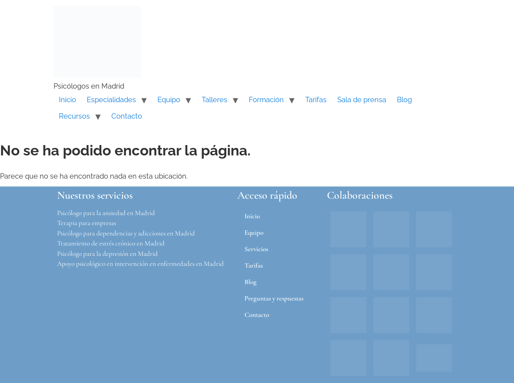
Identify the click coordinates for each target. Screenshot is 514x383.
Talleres (214, 99)
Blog (404, 99)
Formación (266, 99)
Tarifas (316, 99)
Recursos (74, 116)
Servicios (256, 249)
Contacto (126, 116)
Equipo (168, 99)
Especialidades (111, 99)
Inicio (67, 99)
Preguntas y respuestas (274, 298)
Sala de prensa (361, 99)
